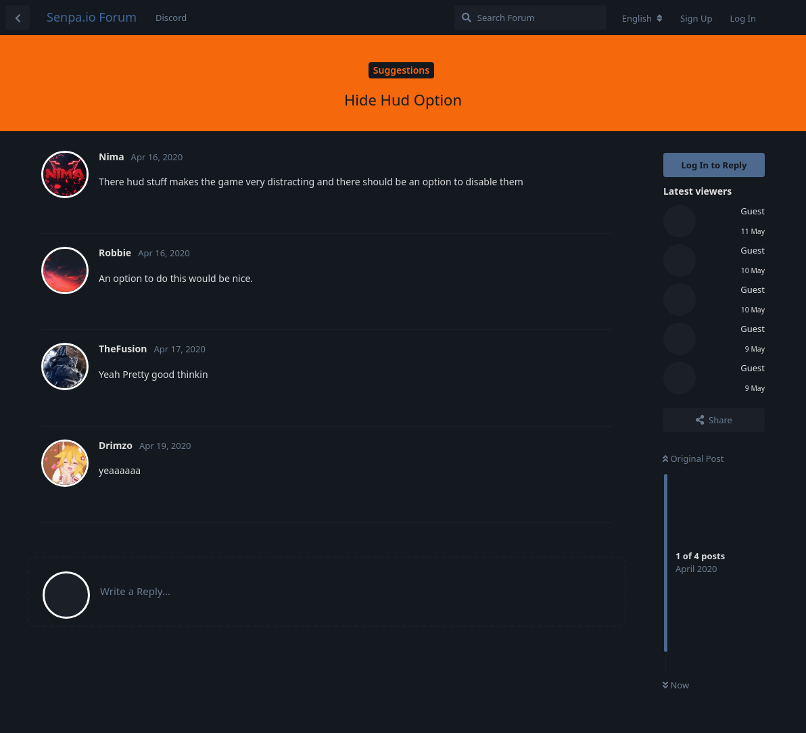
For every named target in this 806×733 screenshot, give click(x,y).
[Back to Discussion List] (17, 17)
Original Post (693, 458)
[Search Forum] (530, 17)
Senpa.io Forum (92, 17)
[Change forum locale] (642, 18)
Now (676, 685)
